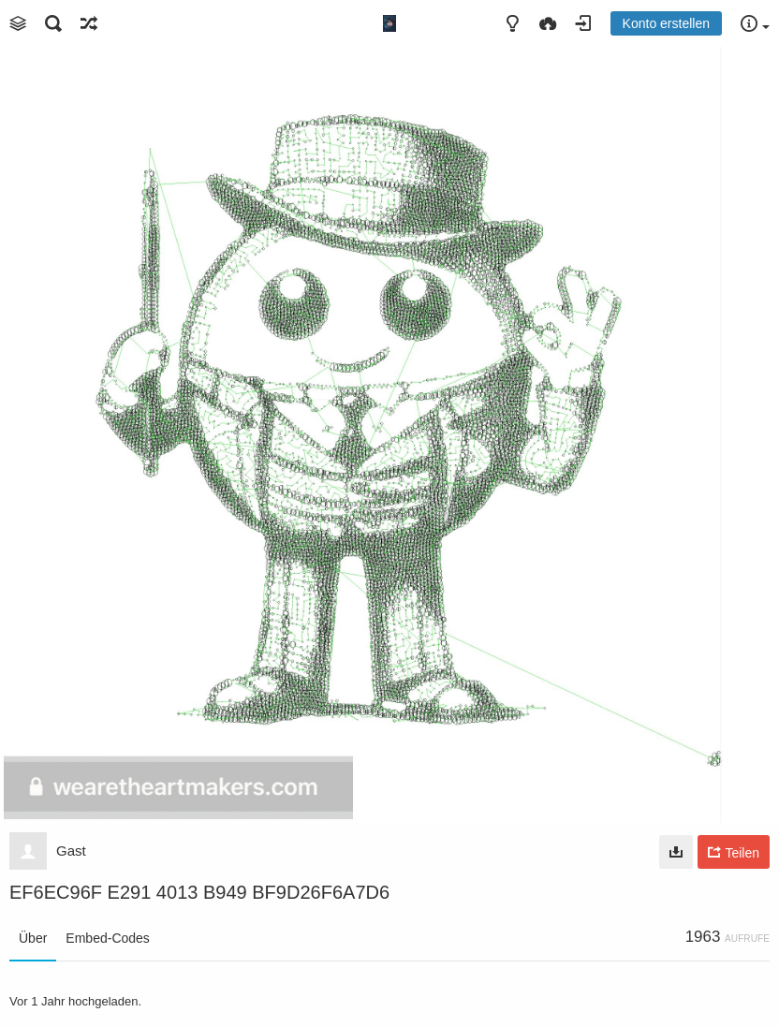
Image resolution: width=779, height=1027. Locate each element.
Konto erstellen (666, 23)
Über (33, 938)
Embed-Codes (108, 938)
